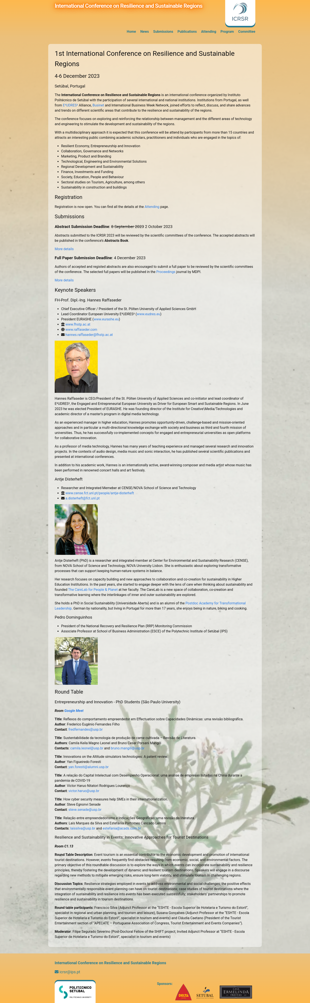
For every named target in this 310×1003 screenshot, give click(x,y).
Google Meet (74, 711)
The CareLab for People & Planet (93, 590)
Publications (187, 32)
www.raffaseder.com (81, 330)
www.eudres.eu (148, 314)
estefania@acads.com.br (122, 828)
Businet (98, 105)
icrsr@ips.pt (67, 972)
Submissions (163, 32)
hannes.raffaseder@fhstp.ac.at (89, 335)
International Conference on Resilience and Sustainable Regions (128, 6)
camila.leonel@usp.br (86, 748)
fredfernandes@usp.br (85, 729)
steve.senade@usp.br (84, 810)
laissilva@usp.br (82, 828)
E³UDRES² (70, 105)
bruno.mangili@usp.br (127, 748)
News (144, 32)
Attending (208, 32)
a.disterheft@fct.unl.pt (82, 498)
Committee (246, 32)
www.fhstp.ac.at (77, 324)
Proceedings (165, 272)
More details (64, 249)
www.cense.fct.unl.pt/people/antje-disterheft (99, 493)
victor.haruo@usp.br (83, 791)
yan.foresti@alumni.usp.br (88, 767)
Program (227, 32)
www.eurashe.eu (106, 319)
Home (131, 32)
